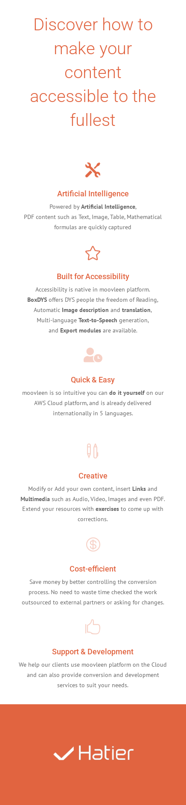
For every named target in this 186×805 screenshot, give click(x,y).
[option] (93, 754)
